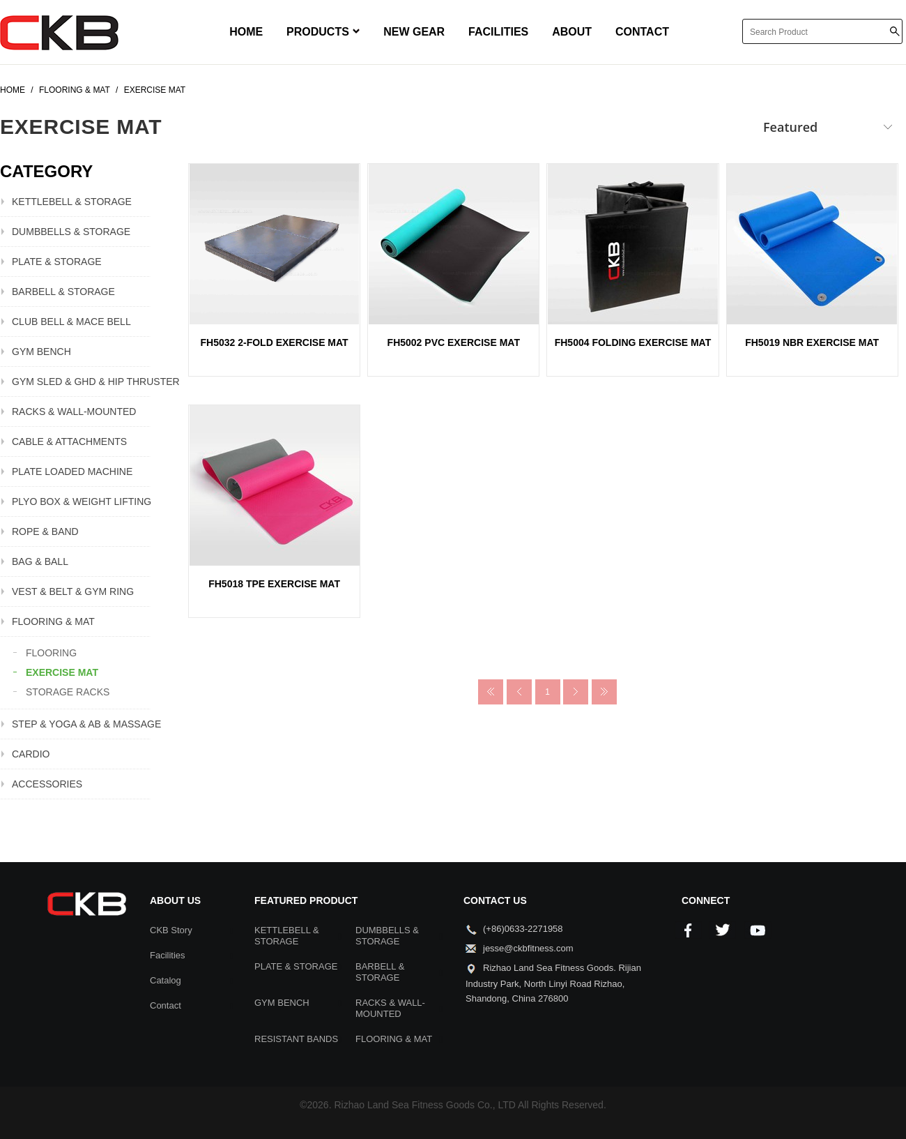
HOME (246, 32)
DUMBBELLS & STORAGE (71, 231)
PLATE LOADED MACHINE (72, 471)
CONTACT (642, 32)
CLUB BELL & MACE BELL (71, 321)
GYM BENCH (41, 351)
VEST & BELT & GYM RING (73, 591)
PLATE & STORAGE (57, 261)
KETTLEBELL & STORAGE (72, 201)
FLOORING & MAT (53, 621)
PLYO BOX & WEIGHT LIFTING (81, 501)
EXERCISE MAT (62, 672)
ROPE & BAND (45, 531)
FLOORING (51, 652)
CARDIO (30, 754)
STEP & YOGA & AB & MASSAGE (81, 724)
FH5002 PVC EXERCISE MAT (453, 342)
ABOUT (572, 32)
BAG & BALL (40, 561)
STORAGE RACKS (67, 691)
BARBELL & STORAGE (63, 291)
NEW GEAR (414, 32)
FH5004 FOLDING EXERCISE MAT (633, 342)
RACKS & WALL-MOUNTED (74, 411)
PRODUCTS (323, 32)
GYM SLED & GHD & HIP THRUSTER (81, 381)
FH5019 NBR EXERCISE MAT (812, 342)
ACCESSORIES (47, 784)
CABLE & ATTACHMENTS (69, 441)
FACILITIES (498, 32)
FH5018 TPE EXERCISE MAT (274, 583)
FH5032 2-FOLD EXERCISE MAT (274, 342)
